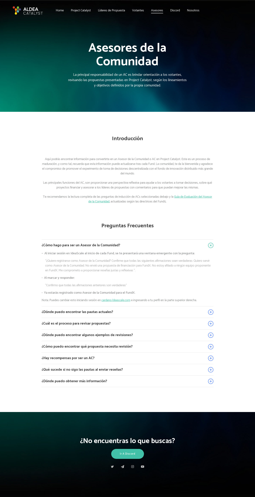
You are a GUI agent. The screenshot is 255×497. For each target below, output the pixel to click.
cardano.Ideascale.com (115, 300)
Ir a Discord (127, 453)
